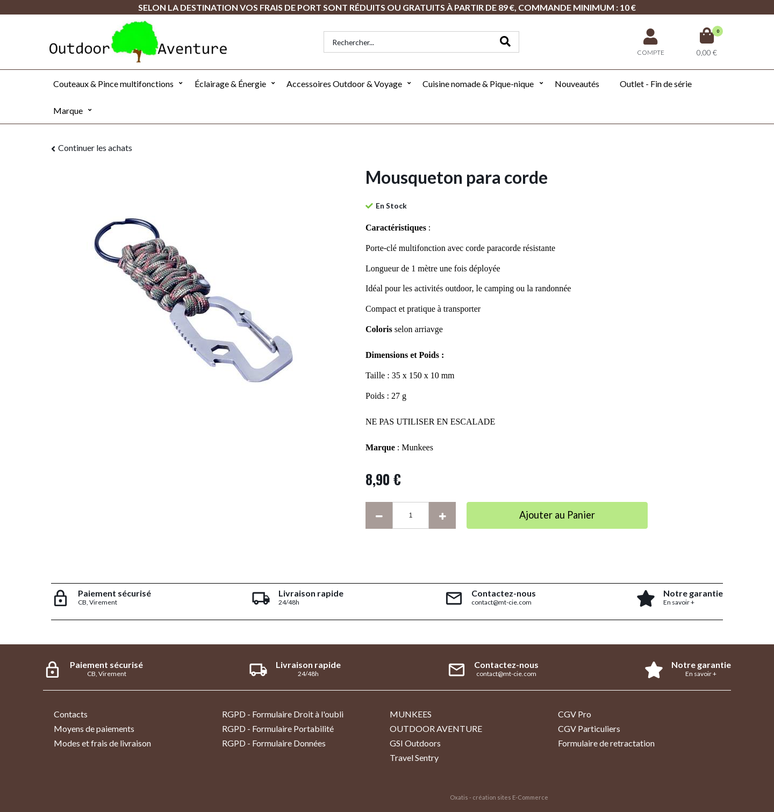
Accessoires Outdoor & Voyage (344, 83)
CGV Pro (574, 714)
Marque (68, 110)
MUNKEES (411, 714)
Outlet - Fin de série (656, 83)
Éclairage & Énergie (230, 83)
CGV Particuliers (589, 728)
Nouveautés (577, 83)
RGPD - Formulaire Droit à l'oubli (282, 714)
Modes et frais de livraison (102, 743)
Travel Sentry (414, 757)
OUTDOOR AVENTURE (436, 728)
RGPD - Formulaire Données (274, 743)
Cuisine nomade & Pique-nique (478, 83)
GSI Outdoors (415, 743)
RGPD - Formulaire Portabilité (278, 728)
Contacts (71, 714)
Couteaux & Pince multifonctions (113, 83)
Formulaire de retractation (606, 743)
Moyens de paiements (94, 728)
